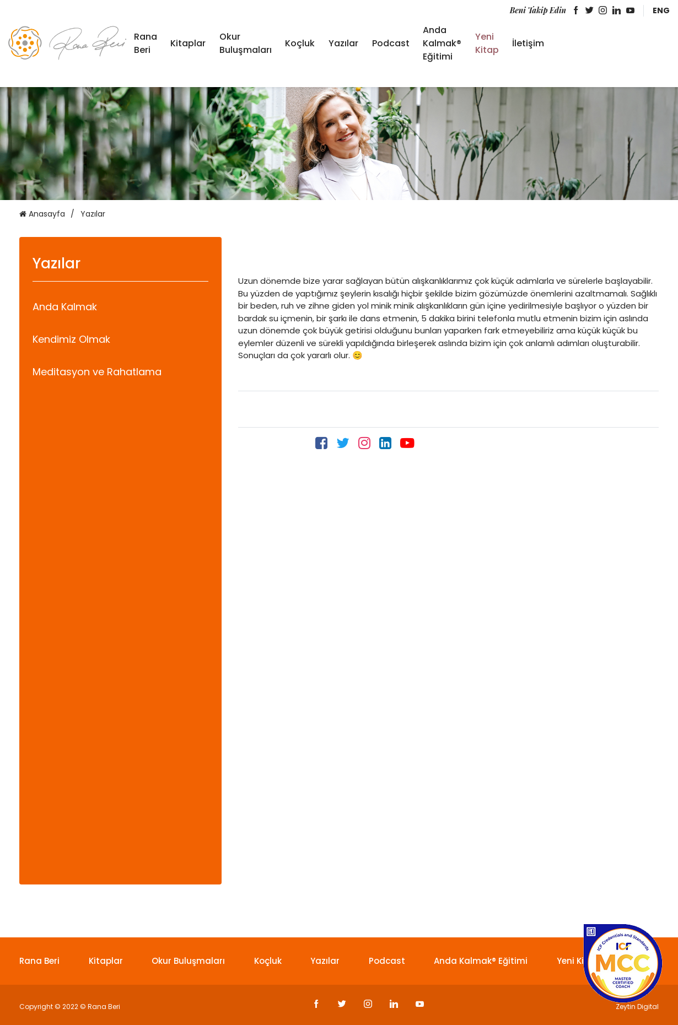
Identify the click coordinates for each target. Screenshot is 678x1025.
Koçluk (300, 43)
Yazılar (343, 43)
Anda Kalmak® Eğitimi (442, 43)
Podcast (391, 43)
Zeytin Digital (637, 1006)
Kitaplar (188, 43)
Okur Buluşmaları (245, 43)
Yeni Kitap (487, 43)
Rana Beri (145, 43)
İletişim (528, 43)
